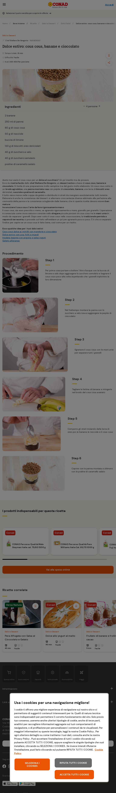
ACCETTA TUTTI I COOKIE (74, 774)
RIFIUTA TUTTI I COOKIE (73, 762)
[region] (59, 737)
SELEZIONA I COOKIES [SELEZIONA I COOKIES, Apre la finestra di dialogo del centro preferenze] (32, 764)
